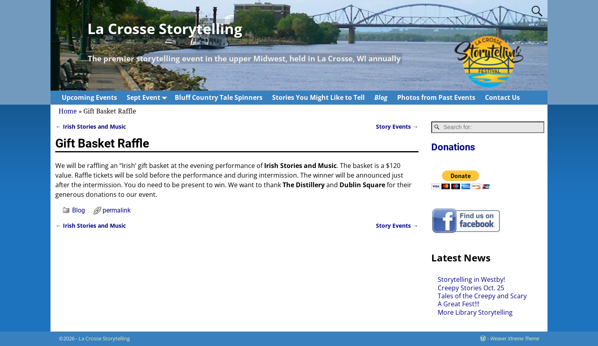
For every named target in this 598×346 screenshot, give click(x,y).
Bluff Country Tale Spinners (219, 97)
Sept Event (148, 98)
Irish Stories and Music (90, 126)
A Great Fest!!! (458, 303)
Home (68, 111)
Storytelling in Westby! (471, 279)
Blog (381, 97)
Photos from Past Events (436, 97)
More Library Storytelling (475, 312)
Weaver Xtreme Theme (514, 338)
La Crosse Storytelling (164, 28)
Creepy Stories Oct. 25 (471, 287)
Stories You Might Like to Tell (318, 97)
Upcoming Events (89, 97)
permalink (117, 210)
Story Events (397, 126)
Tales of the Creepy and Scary (482, 295)
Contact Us (502, 97)
